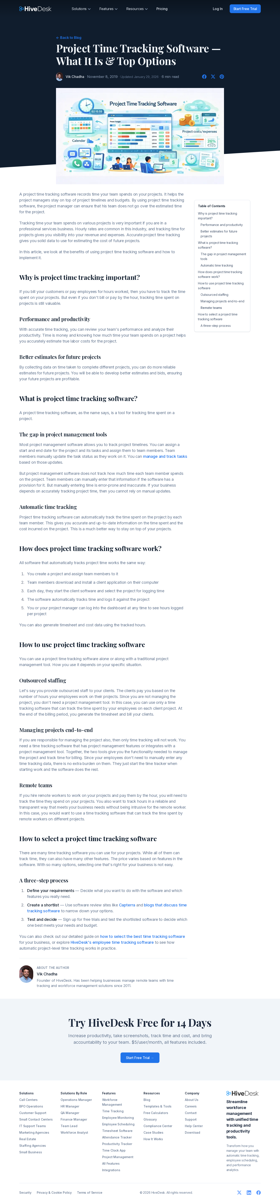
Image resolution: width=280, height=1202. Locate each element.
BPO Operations (31, 1106)
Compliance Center (158, 1126)
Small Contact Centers (36, 1119)
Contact (191, 1113)
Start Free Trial (245, 9)
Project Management (117, 1157)
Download (192, 1132)
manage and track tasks (165, 456)
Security (25, 1192)
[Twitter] (213, 76)
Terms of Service (89, 1192)
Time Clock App (114, 1150)
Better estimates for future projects (219, 233)
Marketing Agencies (34, 1132)
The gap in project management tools (223, 256)
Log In (218, 9)
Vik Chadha (75, 76)
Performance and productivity (222, 225)
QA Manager (70, 1113)
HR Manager (70, 1106)
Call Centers (28, 1100)
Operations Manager (76, 1100)
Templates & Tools (158, 1106)
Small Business (30, 1152)
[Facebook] (204, 76)
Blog (147, 1100)
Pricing (162, 9)
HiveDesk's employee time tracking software (112, 942)
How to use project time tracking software (221, 285)
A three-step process (216, 325)
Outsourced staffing (214, 294)
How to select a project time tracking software (218, 316)
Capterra (127, 905)
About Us (191, 1100)
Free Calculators (156, 1113)
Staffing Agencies (32, 1145)
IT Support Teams (32, 1126)
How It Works (153, 1139)
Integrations (111, 1170)
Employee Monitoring (118, 1117)
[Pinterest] (222, 76)
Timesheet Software (117, 1131)
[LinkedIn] (249, 1192)
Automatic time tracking (217, 265)
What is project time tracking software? (218, 245)
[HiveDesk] (35, 8)
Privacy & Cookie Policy (54, 1192)
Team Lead (69, 1126)
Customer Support (32, 1113)
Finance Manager (74, 1119)
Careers (191, 1106)
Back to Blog (68, 37)
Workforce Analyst (74, 1132)
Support (191, 1119)
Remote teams (211, 308)
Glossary (150, 1119)
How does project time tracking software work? (220, 274)
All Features (111, 1163)
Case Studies (153, 1132)
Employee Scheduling (118, 1124)
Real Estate (27, 1139)
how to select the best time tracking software (142, 936)
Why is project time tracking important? (217, 216)
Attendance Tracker (117, 1137)
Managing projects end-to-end (222, 301)
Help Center (194, 1126)
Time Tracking (113, 1111)
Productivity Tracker (117, 1144)
